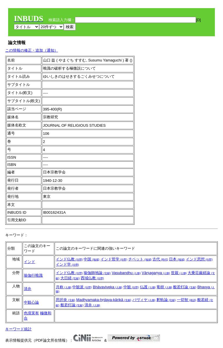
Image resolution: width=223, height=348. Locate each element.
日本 (177, 259)
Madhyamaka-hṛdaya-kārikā (103, 300)
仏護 (148, 287)
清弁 (27, 289)
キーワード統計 (18, 329)
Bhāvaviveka (107, 287)
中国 (91, 259)
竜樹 (164, 287)
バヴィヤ (144, 300)
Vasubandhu (126, 273)
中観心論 (31, 302)
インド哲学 (113, 259)
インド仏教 (69, 259)
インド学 (67, 264)
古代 (160, 259)
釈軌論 (166, 300)
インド (29, 262)
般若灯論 (184, 287)
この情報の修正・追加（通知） (31, 50)
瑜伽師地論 (97, 273)
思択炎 (65, 300)
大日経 (70, 278)
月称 (63, 287)
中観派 (82, 287)
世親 (179, 273)
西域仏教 (92, 278)
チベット (140, 259)
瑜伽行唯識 (33, 275)
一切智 (186, 300)
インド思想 (199, 259)
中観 (131, 287)
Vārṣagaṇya (156, 273)
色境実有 (31, 313)
